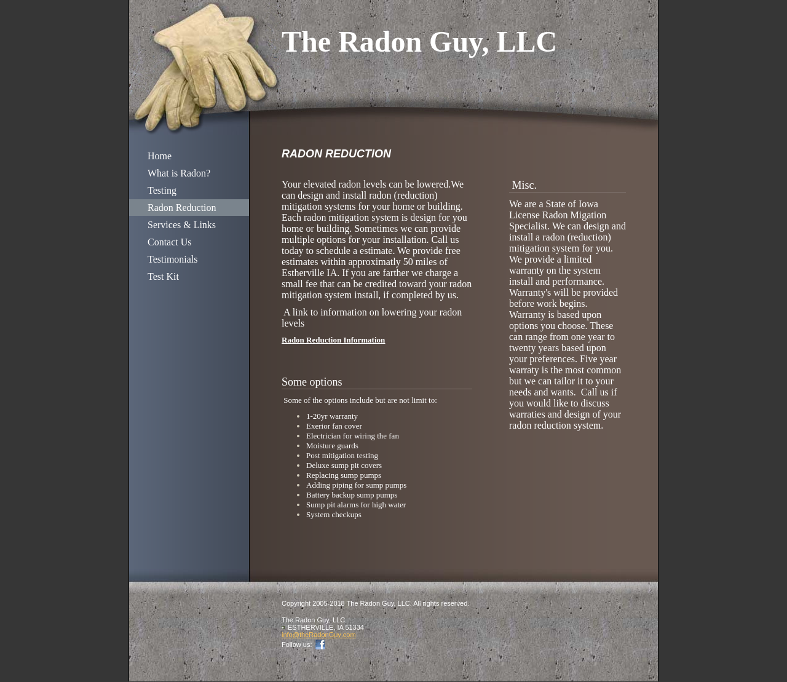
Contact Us (170, 242)
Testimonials (173, 259)
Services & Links (182, 225)
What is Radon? (179, 173)
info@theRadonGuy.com (319, 634)
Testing (162, 190)
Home (160, 156)
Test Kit (163, 276)
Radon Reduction (182, 207)
